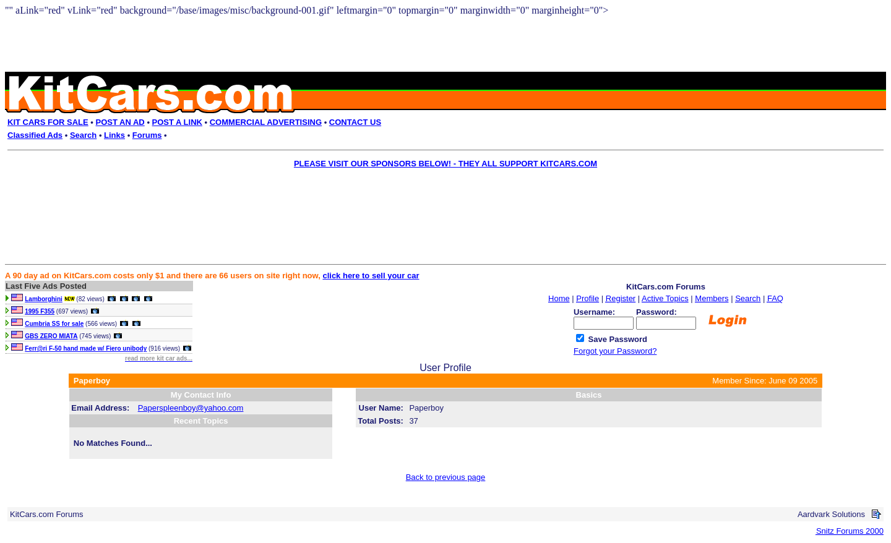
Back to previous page (446, 477)
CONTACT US (355, 122)
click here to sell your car (370, 275)
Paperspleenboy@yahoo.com (191, 408)
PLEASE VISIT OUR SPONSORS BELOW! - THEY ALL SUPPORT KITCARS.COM (445, 163)
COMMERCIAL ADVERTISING (266, 122)
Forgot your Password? (615, 351)
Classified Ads (34, 135)
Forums (147, 135)
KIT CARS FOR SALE (47, 122)
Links (114, 135)
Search (83, 135)
